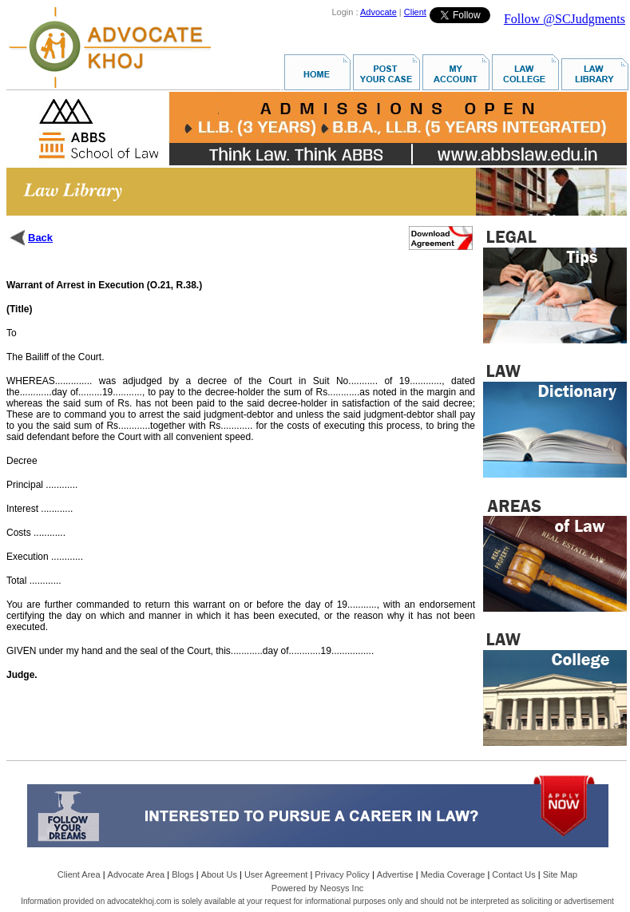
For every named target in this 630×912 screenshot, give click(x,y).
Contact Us (513, 874)
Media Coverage (453, 874)
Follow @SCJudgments (564, 19)
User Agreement (275, 874)
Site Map (560, 874)
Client (415, 12)
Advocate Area (136, 874)
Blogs (183, 874)
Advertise (395, 874)
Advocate (378, 12)
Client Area (79, 874)
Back (40, 238)
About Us (219, 874)
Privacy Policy (342, 874)
